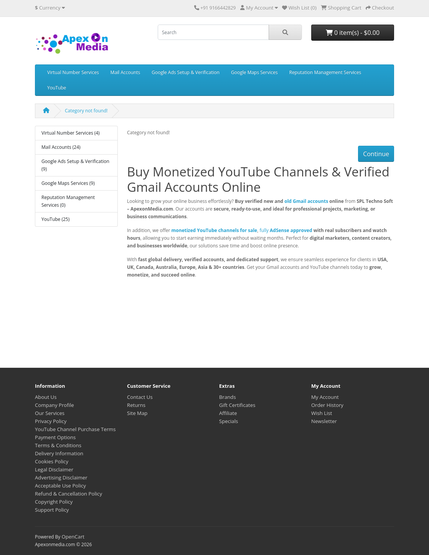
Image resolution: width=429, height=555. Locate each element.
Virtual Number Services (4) (70, 133)
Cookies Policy (51, 461)
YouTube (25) (55, 219)
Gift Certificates (237, 405)
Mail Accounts (125, 72)
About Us (45, 397)
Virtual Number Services (73, 72)
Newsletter (324, 421)
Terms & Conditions (58, 445)
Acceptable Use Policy (60, 485)
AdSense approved (291, 230)
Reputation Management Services (325, 72)
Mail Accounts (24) (61, 147)
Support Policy (52, 509)
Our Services (49, 413)
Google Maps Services (254, 72)
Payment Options (55, 437)
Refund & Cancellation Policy (68, 493)
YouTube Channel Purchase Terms (75, 429)
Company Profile (54, 405)
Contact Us (140, 397)
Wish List (321, 413)
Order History (327, 405)
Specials (228, 421)
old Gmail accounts (306, 201)
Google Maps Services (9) (68, 183)
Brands (227, 397)
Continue (376, 154)
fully (264, 230)
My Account (325, 397)
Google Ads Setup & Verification (185, 72)
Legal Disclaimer (54, 469)
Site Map (137, 413)
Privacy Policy (50, 421)
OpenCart (72, 536)
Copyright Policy (54, 501)
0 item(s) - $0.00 (353, 32)
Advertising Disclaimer (61, 477)
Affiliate (228, 413)
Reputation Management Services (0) (68, 201)
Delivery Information (59, 453)
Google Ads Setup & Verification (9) (75, 165)
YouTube (56, 87)
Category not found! (86, 110)
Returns (136, 405)
